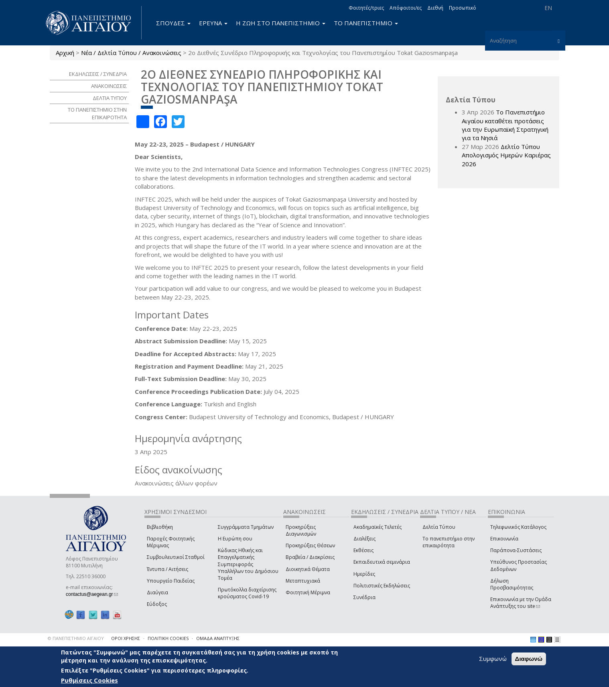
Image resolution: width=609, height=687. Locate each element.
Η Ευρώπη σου (235, 538)
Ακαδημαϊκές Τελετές (377, 527)
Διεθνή (435, 7)
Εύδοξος (157, 604)
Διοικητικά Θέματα (308, 569)
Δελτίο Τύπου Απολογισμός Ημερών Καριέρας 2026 (506, 155)
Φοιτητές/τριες (366, 7)
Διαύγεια (157, 592)
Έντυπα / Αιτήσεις (167, 569)
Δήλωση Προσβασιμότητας (511, 584)
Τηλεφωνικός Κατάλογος (518, 527)
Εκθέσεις (363, 550)
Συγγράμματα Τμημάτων (246, 527)
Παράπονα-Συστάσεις (516, 550)
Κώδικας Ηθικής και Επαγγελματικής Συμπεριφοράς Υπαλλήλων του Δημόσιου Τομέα (248, 564)
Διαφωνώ (529, 659)
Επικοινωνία (504, 538)
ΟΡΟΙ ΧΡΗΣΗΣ (125, 638)
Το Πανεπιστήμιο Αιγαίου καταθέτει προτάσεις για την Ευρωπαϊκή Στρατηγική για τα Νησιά (505, 125)
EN (548, 8)
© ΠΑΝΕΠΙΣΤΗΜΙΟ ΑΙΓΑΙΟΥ (76, 638)
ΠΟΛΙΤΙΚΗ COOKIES (168, 638)
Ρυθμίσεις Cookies (89, 680)
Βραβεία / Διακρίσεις (310, 557)
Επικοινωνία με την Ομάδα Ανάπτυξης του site (520, 603)
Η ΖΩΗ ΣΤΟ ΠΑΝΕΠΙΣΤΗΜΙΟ (280, 23)
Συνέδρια (364, 597)
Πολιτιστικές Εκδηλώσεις (381, 585)
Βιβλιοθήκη (160, 527)
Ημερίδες (364, 574)
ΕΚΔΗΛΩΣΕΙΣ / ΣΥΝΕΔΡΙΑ (98, 73)
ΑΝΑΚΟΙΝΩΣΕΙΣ (109, 86)
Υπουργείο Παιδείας (171, 580)
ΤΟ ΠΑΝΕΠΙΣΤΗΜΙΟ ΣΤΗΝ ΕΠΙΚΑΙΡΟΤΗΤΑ (97, 113)
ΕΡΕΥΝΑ (213, 23)
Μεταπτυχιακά (303, 580)
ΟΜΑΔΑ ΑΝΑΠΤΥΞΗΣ (218, 638)
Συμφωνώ (493, 659)
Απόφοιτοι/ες (406, 7)
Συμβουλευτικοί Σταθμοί (176, 557)
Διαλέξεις (364, 538)
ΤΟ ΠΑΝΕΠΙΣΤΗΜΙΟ (366, 23)
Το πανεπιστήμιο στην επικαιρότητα (448, 542)
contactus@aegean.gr (92, 594)
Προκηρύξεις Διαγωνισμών (301, 530)
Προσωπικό (462, 7)
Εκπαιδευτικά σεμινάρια (381, 562)
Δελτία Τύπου (438, 527)
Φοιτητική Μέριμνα (308, 592)
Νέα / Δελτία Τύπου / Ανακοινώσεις (131, 53)
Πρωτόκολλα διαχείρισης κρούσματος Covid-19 (247, 593)
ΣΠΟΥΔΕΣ (173, 23)
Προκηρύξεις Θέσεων (310, 545)
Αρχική (65, 53)
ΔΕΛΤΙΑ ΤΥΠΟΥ (110, 98)
